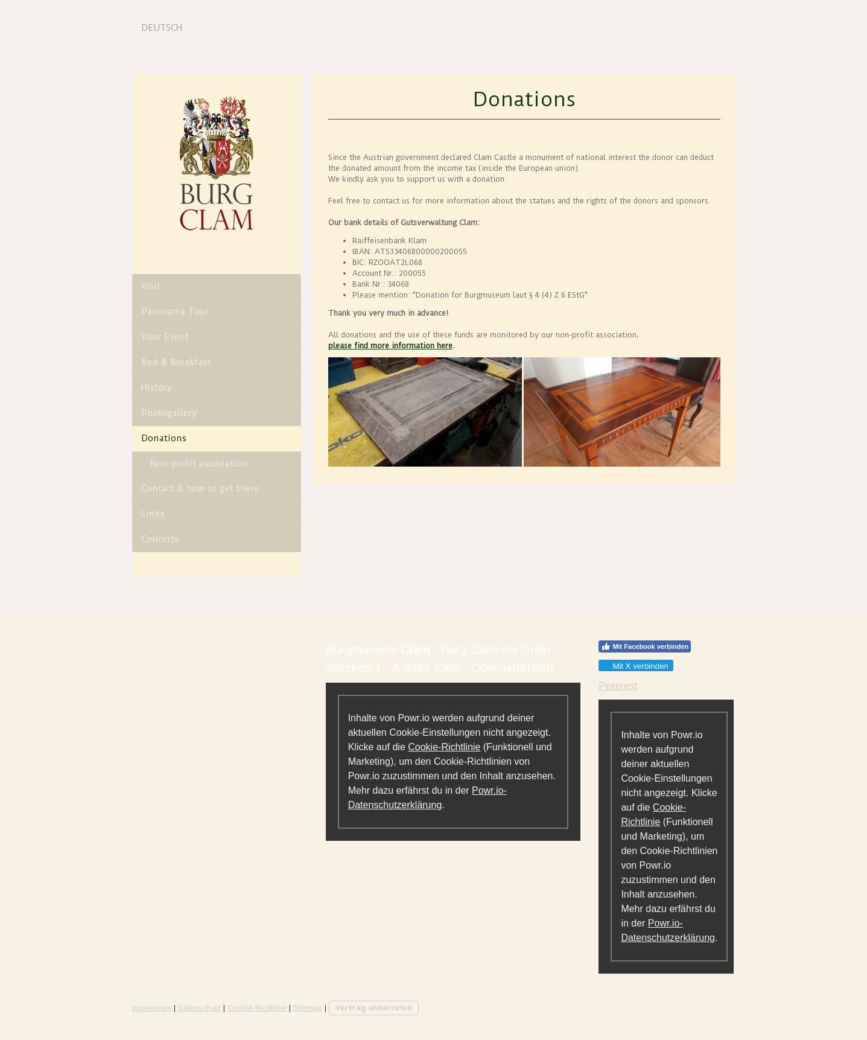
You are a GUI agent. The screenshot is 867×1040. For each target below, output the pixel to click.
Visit (150, 286)
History (156, 387)
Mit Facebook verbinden (644, 646)
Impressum (151, 1007)
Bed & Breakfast (176, 362)
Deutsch (161, 27)
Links (153, 513)
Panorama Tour (175, 311)
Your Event (165, 336)
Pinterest (618, 686)
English (223, 27)
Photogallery (169, 412)
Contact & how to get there (200, 488)
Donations (163, 438)
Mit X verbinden (635, 666)
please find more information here (390, 345)
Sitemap (307, 1007)
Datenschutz (199, 1007)
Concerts (160, 539)
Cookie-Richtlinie (444, 747)
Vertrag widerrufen (373, 1007)
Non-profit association (199, 463)
